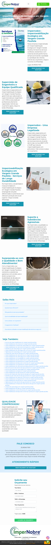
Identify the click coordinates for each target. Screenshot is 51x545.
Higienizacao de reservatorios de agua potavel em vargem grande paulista (25, 382)
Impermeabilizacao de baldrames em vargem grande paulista (21, 361)
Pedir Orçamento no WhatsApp (38, 69)
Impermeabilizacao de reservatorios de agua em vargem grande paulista (24, 347)
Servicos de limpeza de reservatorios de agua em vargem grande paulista (24, 374)
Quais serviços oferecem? (11, 308)
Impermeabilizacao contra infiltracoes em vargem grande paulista (22, 390)
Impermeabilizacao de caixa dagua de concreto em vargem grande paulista (25, 350)
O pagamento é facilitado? (12, 325)
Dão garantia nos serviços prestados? (14, 312)
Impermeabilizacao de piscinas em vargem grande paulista (20, 380)
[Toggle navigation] (28, 4)
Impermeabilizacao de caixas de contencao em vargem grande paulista (24, 377)
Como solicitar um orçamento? (13, 320)
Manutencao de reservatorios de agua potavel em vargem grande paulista (25, 367)
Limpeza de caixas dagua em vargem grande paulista (19, 386)
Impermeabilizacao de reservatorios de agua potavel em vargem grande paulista (26, 366)
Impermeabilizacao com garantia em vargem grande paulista (21, 364)
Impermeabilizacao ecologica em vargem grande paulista (20, 371)
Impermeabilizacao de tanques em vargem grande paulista (21, 344)
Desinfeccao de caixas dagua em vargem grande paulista (20, 348)
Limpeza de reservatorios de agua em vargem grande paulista (21, 353)
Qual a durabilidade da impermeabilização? (16, 316)
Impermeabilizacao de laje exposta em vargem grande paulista (22, 372)
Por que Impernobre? (11, 303)
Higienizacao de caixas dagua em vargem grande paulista (20, 352)
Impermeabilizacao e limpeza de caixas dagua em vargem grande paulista (24, 345)
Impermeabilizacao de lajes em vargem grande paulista (20, 388)
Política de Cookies (30, 543)
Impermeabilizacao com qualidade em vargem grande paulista (22, 358)
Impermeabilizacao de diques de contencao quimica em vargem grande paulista (26, 391)
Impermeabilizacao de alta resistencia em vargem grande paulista (22, 359)
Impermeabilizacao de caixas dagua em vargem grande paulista (22, 356)
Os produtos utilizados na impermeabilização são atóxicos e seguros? (23, 329)
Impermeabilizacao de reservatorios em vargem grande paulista (22, 355)
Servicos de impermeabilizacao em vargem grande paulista (20, 342)
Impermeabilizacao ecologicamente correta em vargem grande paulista (24, 379)
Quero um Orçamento (25, 520)
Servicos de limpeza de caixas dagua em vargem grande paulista (22, 369)
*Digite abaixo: (20, 513)
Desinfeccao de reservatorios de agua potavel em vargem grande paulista (24, 375)
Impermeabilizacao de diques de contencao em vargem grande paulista (24, 363)
